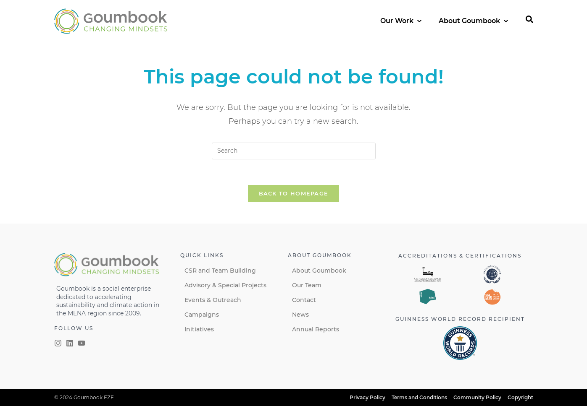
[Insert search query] (294, 151)
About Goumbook (319, 270)
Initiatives (199, 329)
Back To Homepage (294, 193)
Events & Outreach (212, 300)
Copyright (520, 397)
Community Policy (477, 397)
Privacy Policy (367, 397)
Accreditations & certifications (459, 255)
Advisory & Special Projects (225, 285)
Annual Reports (315, 329)
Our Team (306, 285)
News (300, 314)
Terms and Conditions (419, 397)
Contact (304, 300)
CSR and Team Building (220, 270)
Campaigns (201, 314)
